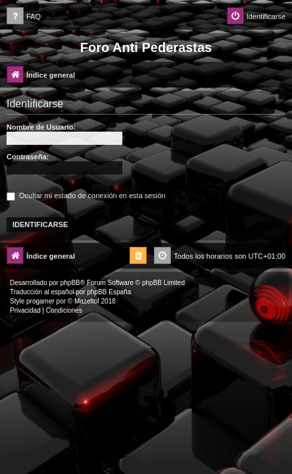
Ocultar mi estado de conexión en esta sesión (86, 195)
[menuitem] (24, 16)
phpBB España (109, 292)
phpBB (70, 282)
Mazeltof (86, 301)
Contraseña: (28, 157)
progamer (40, 301)
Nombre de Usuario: (41, 127)
